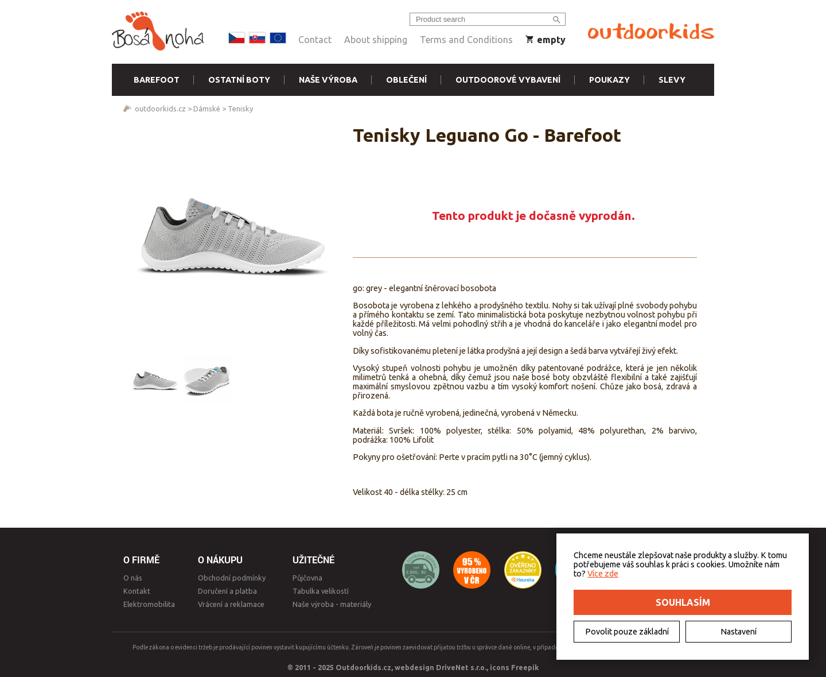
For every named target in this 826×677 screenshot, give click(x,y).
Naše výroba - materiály (332, 604)
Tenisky (240, 109)
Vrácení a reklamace (231, 604)
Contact (315, 39)
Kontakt (136, 591)
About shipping (375, 39)
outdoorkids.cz (160, 109)
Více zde (602, 573)
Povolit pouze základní (627, 631)
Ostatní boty (239, 79)
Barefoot (157, 79)
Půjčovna (307, 578)
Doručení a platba (227, 591)
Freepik (525, 667)
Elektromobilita (149, 604)
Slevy (672, 79)
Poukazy (609, 79)
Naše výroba (328, 79)
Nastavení (738, 631)
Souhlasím (683, 602)
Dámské (206, 109)
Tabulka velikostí (321, 591)
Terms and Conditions (466, 39)
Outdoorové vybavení (507, 79)
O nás (132, 578)
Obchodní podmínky (232, 578)
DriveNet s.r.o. (461, 667)
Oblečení (406, 79)
